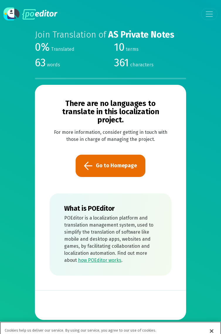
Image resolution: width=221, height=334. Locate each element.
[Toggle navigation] (209, 14)
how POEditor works (99, 260)
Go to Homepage (110, 166)
